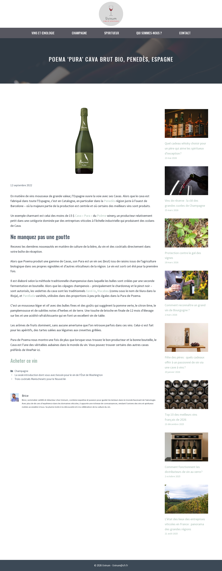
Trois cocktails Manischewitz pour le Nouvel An (40, 379)
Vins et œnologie (43, 33)
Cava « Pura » (83, 216)
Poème (101, 216)
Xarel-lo (91, 291)
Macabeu (103, 291)
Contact (185, 33)
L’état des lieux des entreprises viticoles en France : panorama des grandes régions (185, 524)
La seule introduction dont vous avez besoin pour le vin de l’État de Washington (59, 375)
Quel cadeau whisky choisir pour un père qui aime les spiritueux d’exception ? (185, 148)
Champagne (79, 33)
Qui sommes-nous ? (149, 33)
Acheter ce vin (23, 360)
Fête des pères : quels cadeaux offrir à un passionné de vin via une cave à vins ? (184, 362)
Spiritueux (111, 33)
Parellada (29, 296)
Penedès (109, 201)
